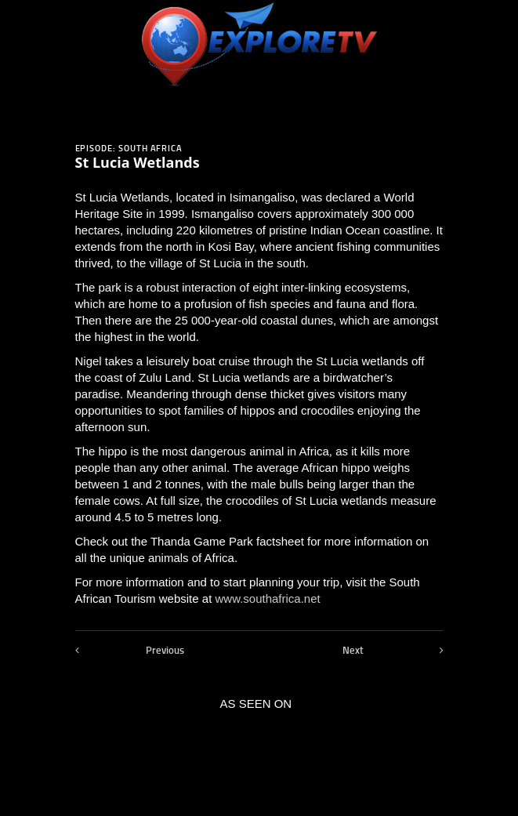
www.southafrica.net (267, 598)
